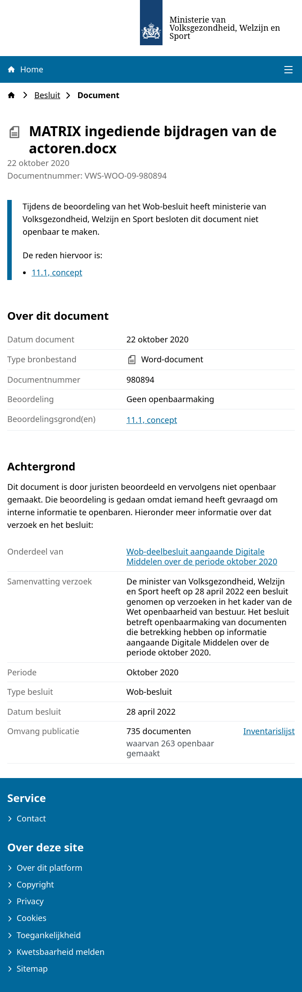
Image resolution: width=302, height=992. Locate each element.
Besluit (49, 95)
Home (24, 69)
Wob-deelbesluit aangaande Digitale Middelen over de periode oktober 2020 (201, 556)
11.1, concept (57, 272)
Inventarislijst (269, 731)
